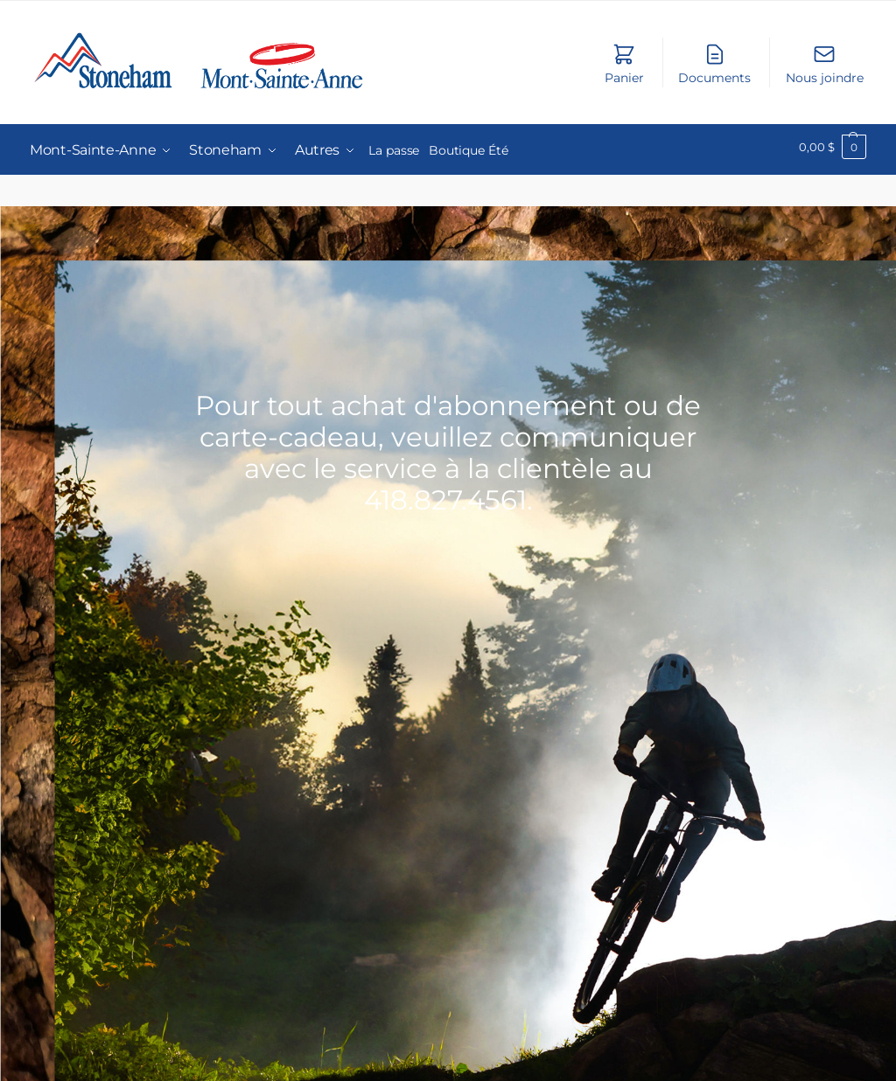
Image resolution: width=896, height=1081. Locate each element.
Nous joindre (825, 64)
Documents (714, 64)
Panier (624, 64)
